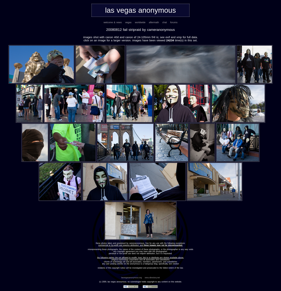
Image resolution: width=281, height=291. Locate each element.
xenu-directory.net (152, 278)
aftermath (154, 22)
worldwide (140, 22)
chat (164, 22)
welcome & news (113, 22)
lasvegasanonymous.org (131, 278)
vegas (128, 22)
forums (173, 22)
